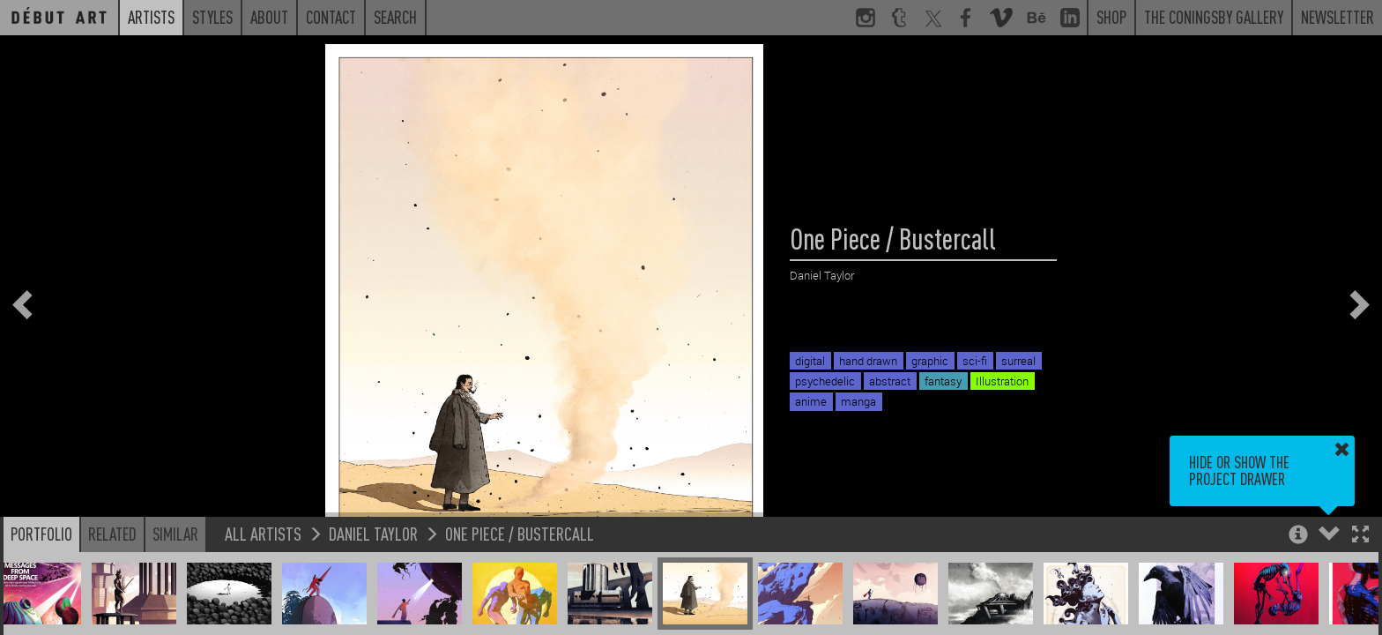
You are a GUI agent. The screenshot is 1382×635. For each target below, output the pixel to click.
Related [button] (112, 533)
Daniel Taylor (373, 533)
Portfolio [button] (41, 533)
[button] (1360, 536)
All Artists (263, 533)
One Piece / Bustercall (519, 533)
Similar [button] (175, 533)
